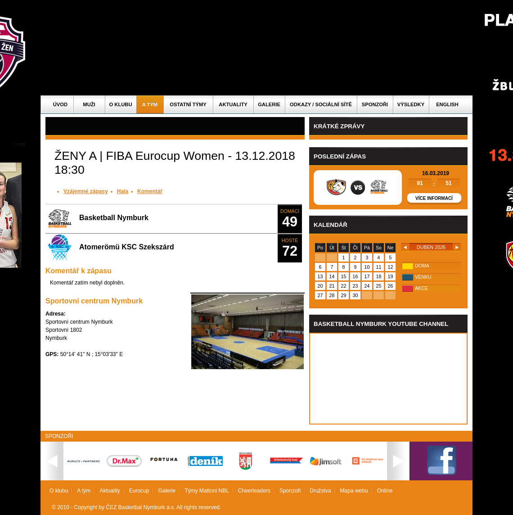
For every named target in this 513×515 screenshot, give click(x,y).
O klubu (120, 104)
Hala (122, 191)
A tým (150, 104)
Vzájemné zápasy (85, 191)
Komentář (149, 191)
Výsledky (410, 104)
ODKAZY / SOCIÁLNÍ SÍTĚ (321, 104)
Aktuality (233, 104)
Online (385, 491)
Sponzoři (375, 104)
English (447, 104)
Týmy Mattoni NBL (206, 491)
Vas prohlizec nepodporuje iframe (388, 379)
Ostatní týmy (188, 104)
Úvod (60, 104)
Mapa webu (354, 491)
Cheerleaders (254, 491)
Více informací (434, 198)
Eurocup (139, 491)
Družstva (320, 491)
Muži (89, 104)
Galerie (269, 104)
